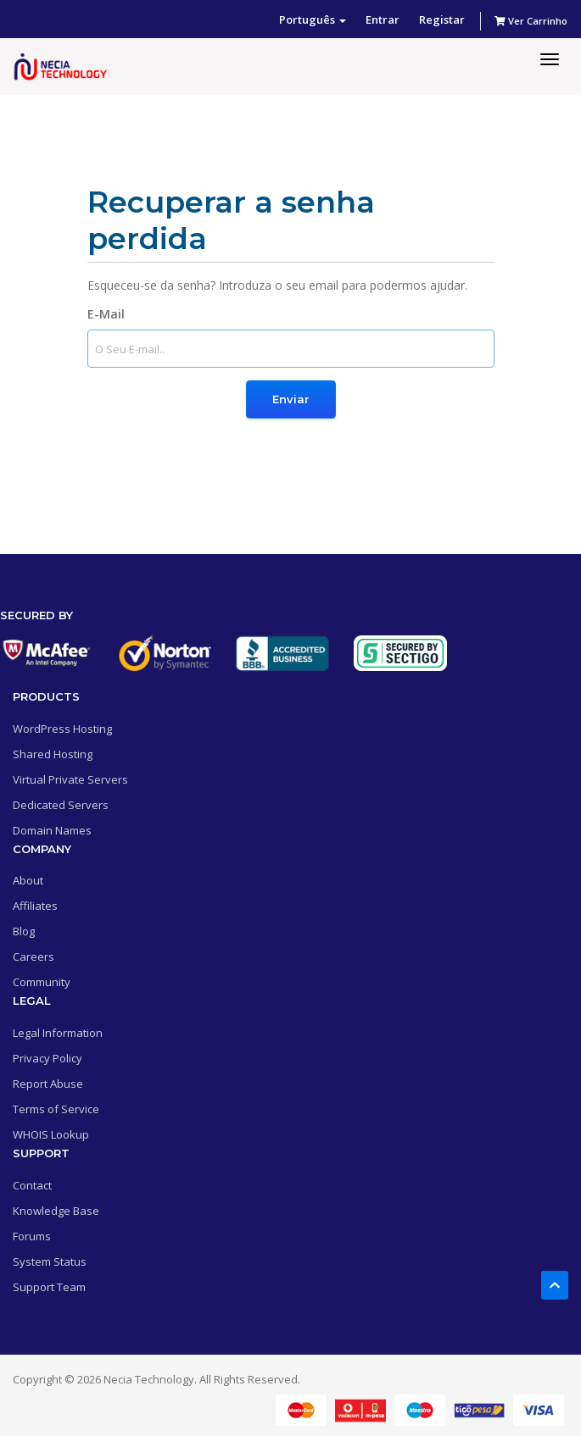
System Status (50, 1261)
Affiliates (35, 905)
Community (41, 982)
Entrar (382, 19)
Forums (32, 1236)
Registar (442, 19)
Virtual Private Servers (70, 779)
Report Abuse (48, 1083)
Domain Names (52, 830)
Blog (24, 931)
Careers (33, 956)
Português (312, 19)
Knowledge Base (56, 1210)
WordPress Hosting (62, 728)
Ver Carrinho (530, 20)
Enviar (291, 399)
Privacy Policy (47, 1058)
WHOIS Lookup (51, 1134)
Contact (32, 1185)
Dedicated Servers (61, 804)
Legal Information (58, 1032)
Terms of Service (56, 1109)
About (28, 880)
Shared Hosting (52, 754)
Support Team (49, 1287)
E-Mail (106, 314)
